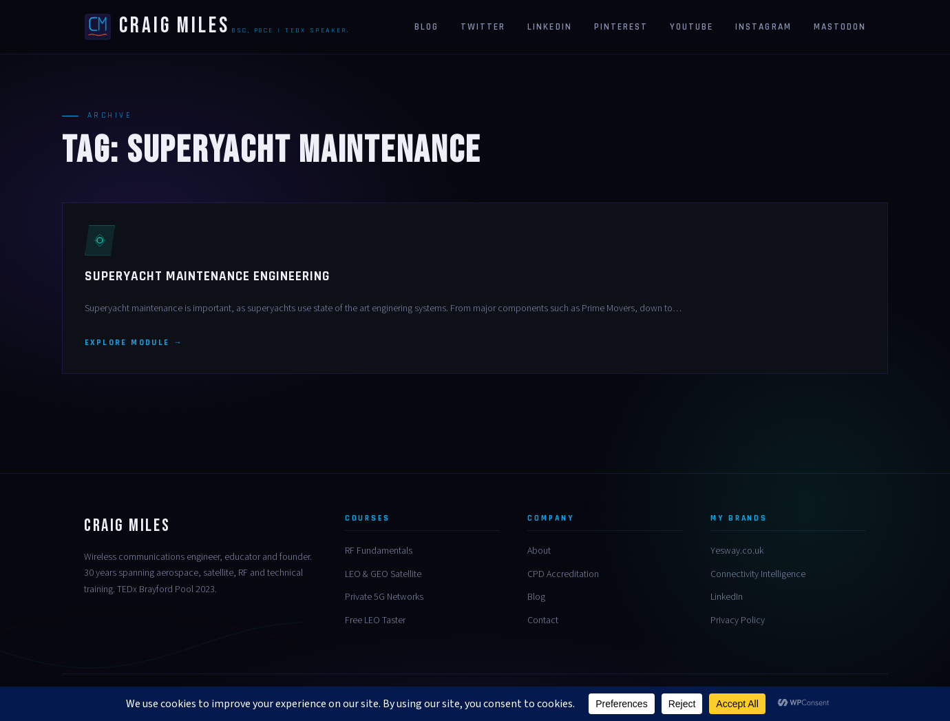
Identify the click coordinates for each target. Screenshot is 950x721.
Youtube (691, 27)
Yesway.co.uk (736, 551)
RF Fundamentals (378, 551)
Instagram (763, 27)
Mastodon (840, 27)
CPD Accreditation (563, 574)
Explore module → (134, 342)
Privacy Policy (737, 620)
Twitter (483, 27)
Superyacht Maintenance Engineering (207, 276)
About (539, 551)
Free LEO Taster (375, 620)
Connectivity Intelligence (757, 574)
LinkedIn (726, 597)
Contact (542, 620)
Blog (426, 27)
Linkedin (549, 27)
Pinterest (621, 27)
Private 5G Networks (384, 597)
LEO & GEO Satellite (383, 574)
